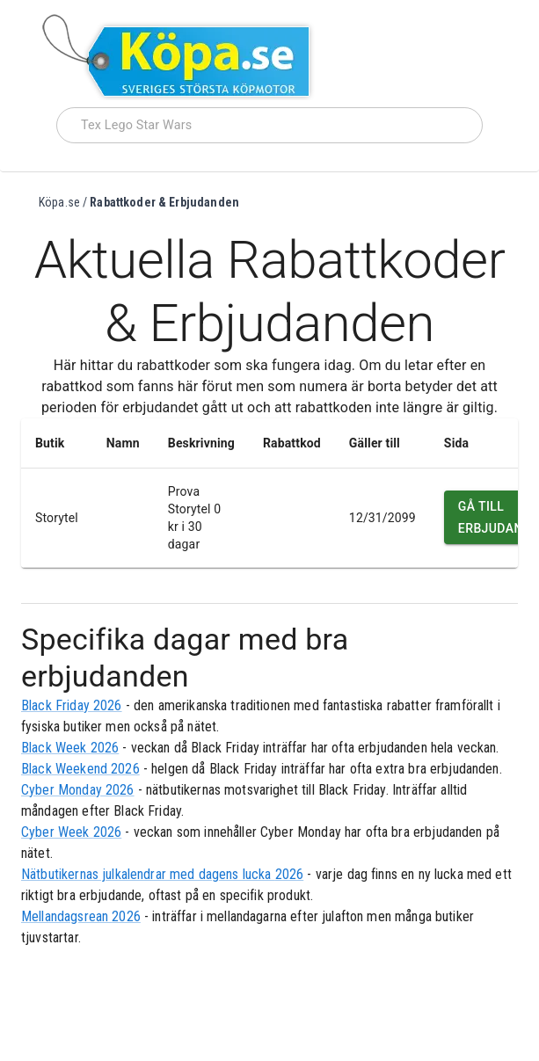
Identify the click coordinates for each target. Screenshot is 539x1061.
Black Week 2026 (70, 747)
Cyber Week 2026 (71, 832)
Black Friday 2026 (71, 705)
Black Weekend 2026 (80, 768)
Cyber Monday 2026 (78, 789)
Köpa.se (59, 202)
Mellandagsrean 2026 (81, 916)
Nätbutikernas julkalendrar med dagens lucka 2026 (162, 874)
